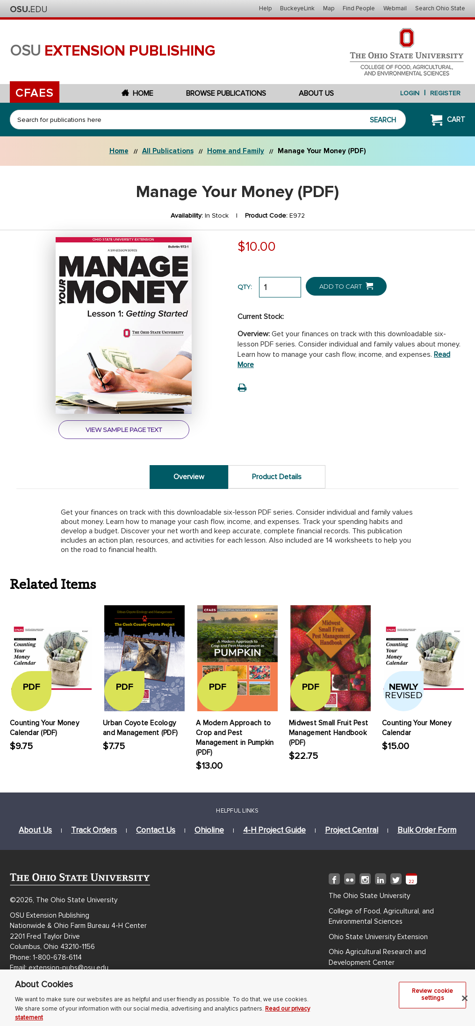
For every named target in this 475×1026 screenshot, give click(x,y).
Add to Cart (346, 286)
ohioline (209, 830)
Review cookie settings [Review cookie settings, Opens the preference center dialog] (432, 998)
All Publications (168, 151)
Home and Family (235, 151)
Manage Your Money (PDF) (322, 151)
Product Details (277, 476)
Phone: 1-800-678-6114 (46, 957)
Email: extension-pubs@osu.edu (59, 967)
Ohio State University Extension (378, 937)
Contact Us (155, 830)
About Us (316, 93)
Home (137, 93)
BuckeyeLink (297, 8)
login (409, 93)
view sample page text (124, 429)
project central (351, 830)
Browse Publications (226, 93)
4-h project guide (274, 830)
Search (383, 120)
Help (265, 8)
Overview (188, 476)
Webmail (395, 8)
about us (35, 830)
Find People (359, 8)
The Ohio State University (28, 9)
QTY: (245, 286)
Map (328, 8)
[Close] (464, 1001)
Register (445, 93)
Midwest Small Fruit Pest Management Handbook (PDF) (328, 733)
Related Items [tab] (53, 584)
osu (113, 51)
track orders (94, 830)
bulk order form (426, 830)
